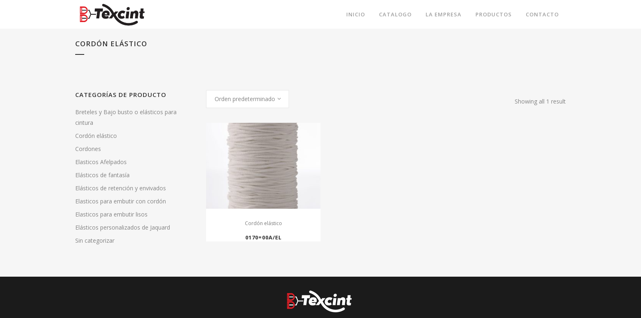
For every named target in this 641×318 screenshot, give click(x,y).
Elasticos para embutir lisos (111, 214)
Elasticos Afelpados (101, 162)
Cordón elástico (96, 136)
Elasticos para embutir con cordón (120, 201)
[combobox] (247, 99)
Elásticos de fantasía (102, 175)
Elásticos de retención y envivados (120, 188)
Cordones (88, 149)
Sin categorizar (94, 240)
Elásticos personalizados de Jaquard (122, 227)
